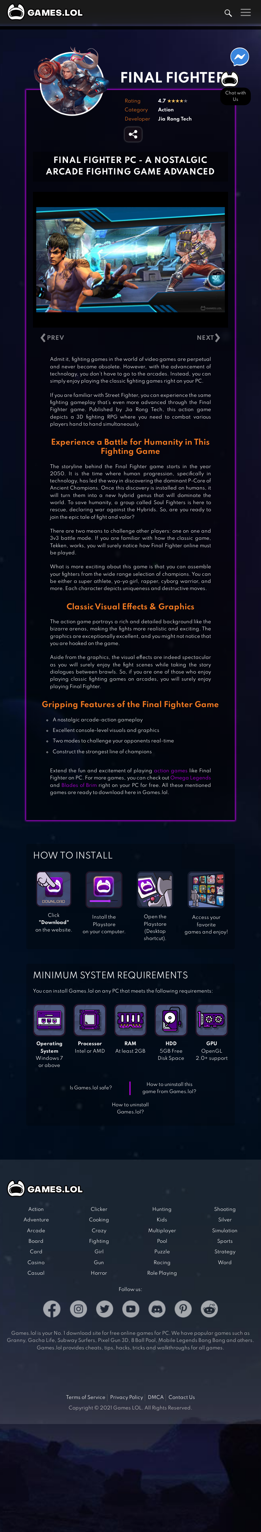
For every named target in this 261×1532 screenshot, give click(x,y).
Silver (225, 1220)
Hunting (162, 1209)
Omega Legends (190, 778)
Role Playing (162, 1273)
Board (36, 1241)
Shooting (225, 1209)
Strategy (225, 1252)
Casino (36, 1262)
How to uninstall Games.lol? (130, 1108)
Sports (225, 1241)
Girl (99, 1252)
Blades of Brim (79, 785)
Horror (99, 1273)
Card (36, 1252)
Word (225, 1262)
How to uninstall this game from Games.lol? (169, 1088)
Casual (36, 1273)
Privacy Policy (126, 1397)
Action (166, 110)
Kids (162, 1220)
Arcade (36, 1231)
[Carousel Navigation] (130, 338)
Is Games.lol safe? (91, 1088)
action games (171, 771)
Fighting (99, 1241)
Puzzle (162, 1252)
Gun (99, 1262)
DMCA (156, 1397)
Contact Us (182, 1397)
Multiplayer (162, 1231)
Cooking (99, 1220)
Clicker (99, 1209)
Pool (162, 1241)
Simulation (225, 1231)
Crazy (99, 1231)
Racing (162, 1262)
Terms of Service (85, 1397)
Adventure (36, 1220)
